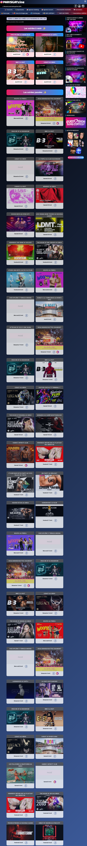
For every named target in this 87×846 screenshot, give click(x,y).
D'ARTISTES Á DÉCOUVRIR (76, 157)
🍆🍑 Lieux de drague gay (20, 13)
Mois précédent (11, 22)
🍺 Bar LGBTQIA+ (49, 13)
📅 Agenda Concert (47, 9)
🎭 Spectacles (19, 9)
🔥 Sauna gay (5, 13)
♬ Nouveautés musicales (63, 9)
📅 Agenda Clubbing (33, 9)
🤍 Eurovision (78, 9)
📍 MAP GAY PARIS (63, 13)
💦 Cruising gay (35, 13)
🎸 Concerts (8, 9)
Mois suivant (19, 22)
